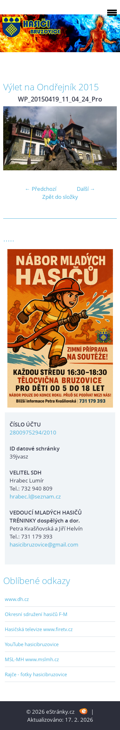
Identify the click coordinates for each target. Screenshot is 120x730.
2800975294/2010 (33, 432)
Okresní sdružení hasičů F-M (36, 614)
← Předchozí (40, 188)
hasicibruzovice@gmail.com (44, 544)
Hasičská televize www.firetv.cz (39, 629)
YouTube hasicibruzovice (32, 644)
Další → (86, 188)
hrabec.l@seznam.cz (35, 496)
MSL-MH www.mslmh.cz (32, 659)
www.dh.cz (17, 599)
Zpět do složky (60, 196)
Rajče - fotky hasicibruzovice (36, 674)
